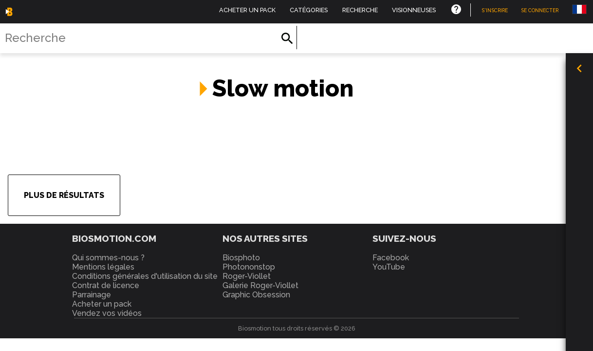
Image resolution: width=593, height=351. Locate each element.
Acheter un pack (247, 10)
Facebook (390, 257)
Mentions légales (103, 267)
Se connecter (539, 10)
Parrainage (91, 294)
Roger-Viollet (246, 276)
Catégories (309, 10)
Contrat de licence (105, 285)
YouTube (388, 267)
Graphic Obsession (256, 294)
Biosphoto (241, 257)
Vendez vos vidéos (107, 313)
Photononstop (248, 267)
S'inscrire (495, 10)
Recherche (360, 10)
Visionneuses (414, 10)
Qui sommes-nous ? (108, 257)
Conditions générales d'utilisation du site (145, 276)
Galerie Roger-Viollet (260, 285)
